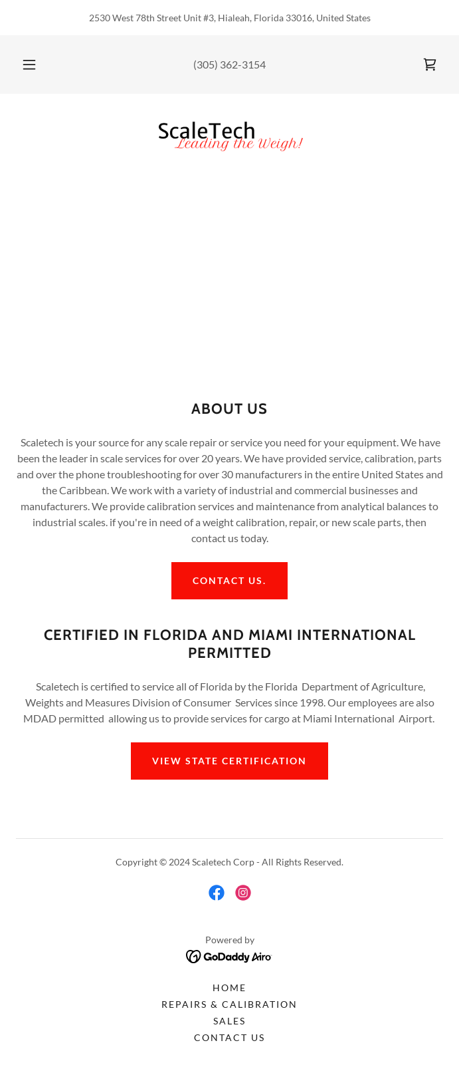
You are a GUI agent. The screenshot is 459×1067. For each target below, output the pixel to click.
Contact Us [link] (229, 1037)
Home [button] (229, 987)
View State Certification (229, 760)
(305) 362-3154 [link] (229, 64)
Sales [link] (229, 1020)
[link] (429, 64)
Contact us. (229, 580)
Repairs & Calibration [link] (229, 1004)
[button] (36, 64)
